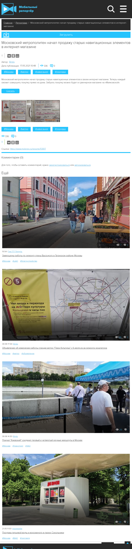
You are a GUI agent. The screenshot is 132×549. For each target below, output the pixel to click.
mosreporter (17, 528)
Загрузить (66, 35)
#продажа (60, 71)
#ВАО (15, 538)
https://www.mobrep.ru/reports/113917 (28, 149)
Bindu (12, 62)
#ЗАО (28, 446)
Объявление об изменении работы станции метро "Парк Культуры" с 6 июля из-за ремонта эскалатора (54, 348)
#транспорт (18, 446)
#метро (24, 71)
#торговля (25, 538)
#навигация (41, 71)
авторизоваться (82, 165)
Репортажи (21, 22)
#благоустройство (28, 261)
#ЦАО (15, 261)
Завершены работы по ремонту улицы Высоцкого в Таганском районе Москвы (42, 255)
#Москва (8, 71)
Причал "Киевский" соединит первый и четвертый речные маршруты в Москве (42, 440)
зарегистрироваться (59, 165)
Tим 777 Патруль (15, 251)
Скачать (10, 91)
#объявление (28, 353)
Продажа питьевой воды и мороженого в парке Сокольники (33, 532)
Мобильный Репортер (19, 9)
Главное (8, 22)
